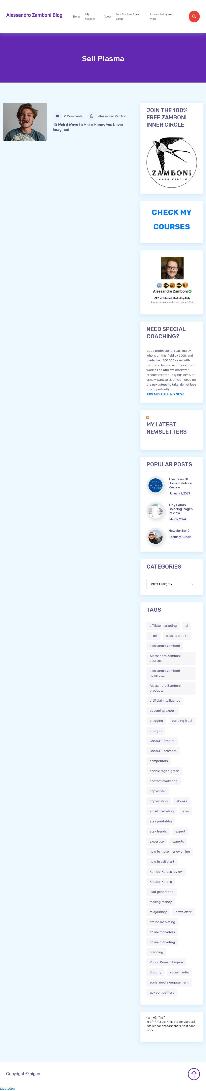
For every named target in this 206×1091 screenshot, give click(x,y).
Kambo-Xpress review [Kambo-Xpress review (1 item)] (166, 872)
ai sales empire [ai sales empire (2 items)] (177, 636)
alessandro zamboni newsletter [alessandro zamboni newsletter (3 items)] (165, 673)
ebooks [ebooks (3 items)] (181, 801)
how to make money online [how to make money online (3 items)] (170, 851)
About (107, 16)
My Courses (90, 16)
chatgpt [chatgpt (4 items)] (156, 731)
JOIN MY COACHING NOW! (165, 394)
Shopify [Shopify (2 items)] (155, 972)
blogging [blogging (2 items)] (156, 721)
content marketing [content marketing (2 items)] (164, 781)
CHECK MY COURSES (172, 219)
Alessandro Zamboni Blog (34, 15)
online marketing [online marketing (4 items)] (162, 942)
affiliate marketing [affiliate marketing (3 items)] (163, 626)
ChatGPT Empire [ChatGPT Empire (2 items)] (162, 741)
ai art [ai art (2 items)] (153, 636)
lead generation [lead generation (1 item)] (161, 892)
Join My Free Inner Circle (127, 16)
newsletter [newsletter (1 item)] (183, 912)
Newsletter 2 (179, 531)
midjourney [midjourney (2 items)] (158, 912)
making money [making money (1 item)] (161, 902)
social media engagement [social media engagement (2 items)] (169, 982)
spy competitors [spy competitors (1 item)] (162, 992)
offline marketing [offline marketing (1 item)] (162, 922)
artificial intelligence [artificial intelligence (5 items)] (165, 700)
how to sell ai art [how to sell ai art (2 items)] (162, 861)
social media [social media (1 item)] (179, 972)
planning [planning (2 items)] (156, 952)
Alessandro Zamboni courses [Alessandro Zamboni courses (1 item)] (165, 658)
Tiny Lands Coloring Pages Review (181, 509)
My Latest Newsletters (166, 428)
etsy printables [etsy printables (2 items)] (161, 821)
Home (76, 16)
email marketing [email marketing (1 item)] (162, 811)
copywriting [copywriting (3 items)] (159, 801)
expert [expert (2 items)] (180, 831)
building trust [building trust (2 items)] (182, 721)
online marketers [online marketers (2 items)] (162, 932)
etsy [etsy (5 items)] (185, 811)
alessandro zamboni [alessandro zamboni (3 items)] (165, 646)
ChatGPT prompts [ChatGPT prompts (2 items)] (163, 751)
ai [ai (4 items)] (186, 626)
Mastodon (7, 1088)
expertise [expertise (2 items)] (157, 841)
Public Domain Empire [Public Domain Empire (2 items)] (166, 962)
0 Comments (67, 116)
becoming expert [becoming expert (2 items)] (162, 711)
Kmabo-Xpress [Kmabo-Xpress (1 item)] (161, 882)
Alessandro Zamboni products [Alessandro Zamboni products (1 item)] (165, 688)
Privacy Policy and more (161, 16)
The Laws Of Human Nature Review (180, 483)
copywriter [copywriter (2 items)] (158, 791)
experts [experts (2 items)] (178, 841)
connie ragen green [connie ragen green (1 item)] (164, 771)
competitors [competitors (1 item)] (159, 761)
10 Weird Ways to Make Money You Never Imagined (88, 127)
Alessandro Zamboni (107, 116)
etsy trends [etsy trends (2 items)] (158, 831)
